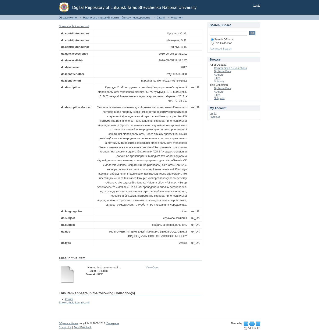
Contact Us (65, 327)
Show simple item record (74, 26)
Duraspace (112, 323)
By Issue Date (222, 71)
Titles (217, 78)
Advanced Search (221, 48)
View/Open (152, 267)
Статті (161, 17)
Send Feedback (83, 327)
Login (257, 5)
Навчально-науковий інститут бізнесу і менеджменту (116, 17)
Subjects (219, 81)
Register (215, 116)
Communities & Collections (230, 68)
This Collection (221, 43)
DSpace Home (68, 17)
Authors (219, 74)
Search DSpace (222, 39)
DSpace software (68, 323)
